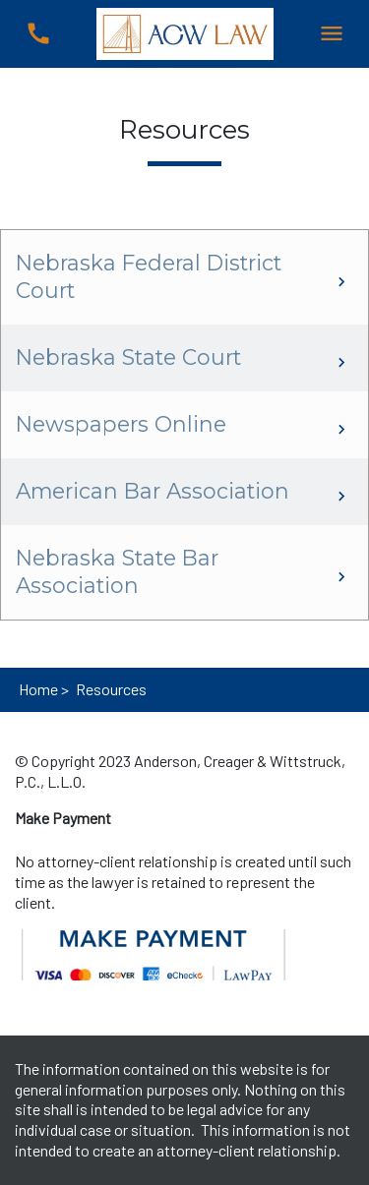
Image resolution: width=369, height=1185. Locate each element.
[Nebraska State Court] (184, 358)
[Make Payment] (63, 818)
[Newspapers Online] (184, 425)
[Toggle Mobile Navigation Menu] (331, 34)
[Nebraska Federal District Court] (184, 277)
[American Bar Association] (184, 491)
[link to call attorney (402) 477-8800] (38, 34)
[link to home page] (185, 32)
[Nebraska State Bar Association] (184, 572)
